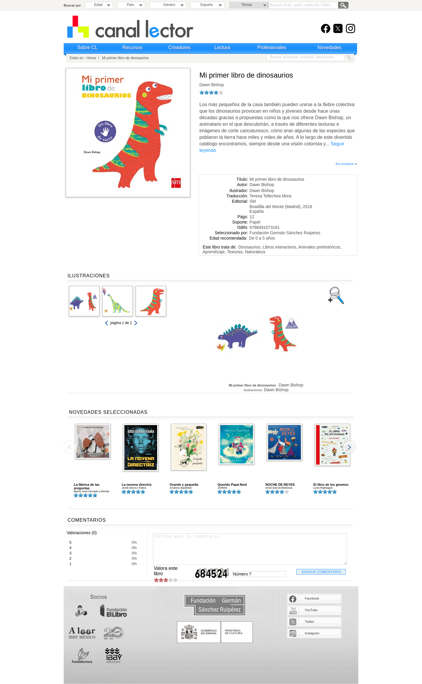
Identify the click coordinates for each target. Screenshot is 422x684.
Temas (246, 5)
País (130, 5)
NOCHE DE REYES (280, 484)
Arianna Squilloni (181, 487)
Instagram (312, 633)
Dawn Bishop (211, 84)
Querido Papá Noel (232, 484)
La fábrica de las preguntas (86, 486)
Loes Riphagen (323, 487)
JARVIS (222, 487)
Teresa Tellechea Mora (271, 196)
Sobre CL (87, 47)
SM (253, 201)
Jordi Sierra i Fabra (134, 487)
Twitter (309, 621)
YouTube (311, 610)
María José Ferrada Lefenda (91, 491)
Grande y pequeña (184, 484)
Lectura (222, 47)
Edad (98, 5)
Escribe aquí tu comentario (250, 549)
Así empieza (346, 164)
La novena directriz (136, 484)
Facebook (312, 598)
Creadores (179, 47)
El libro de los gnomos (330, 484)
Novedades (330, 47)
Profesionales (271, 47)
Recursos (132, 47)
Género (168, 5)
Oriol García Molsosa (278, 487)
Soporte (206, 5)
